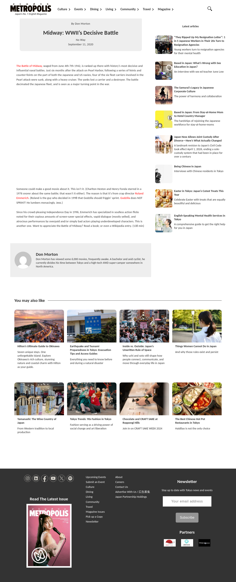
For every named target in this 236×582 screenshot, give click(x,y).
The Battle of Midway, (29, 66)
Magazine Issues (95, 512)
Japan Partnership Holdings (131, 497)
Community (128, 9)
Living (109, 9)
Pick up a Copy (94, 516)
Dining (94, 9)
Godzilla (125, 198)
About (119, 477)
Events (78, 9)
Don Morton (82, 23)
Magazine (164, 9)
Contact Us (121, 487)
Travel (147, 9)
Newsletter (92, 521)
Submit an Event (95, 482)
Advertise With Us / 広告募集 (132, 492)
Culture (62, 9)
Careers (119, 482)
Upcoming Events (96, 477)
